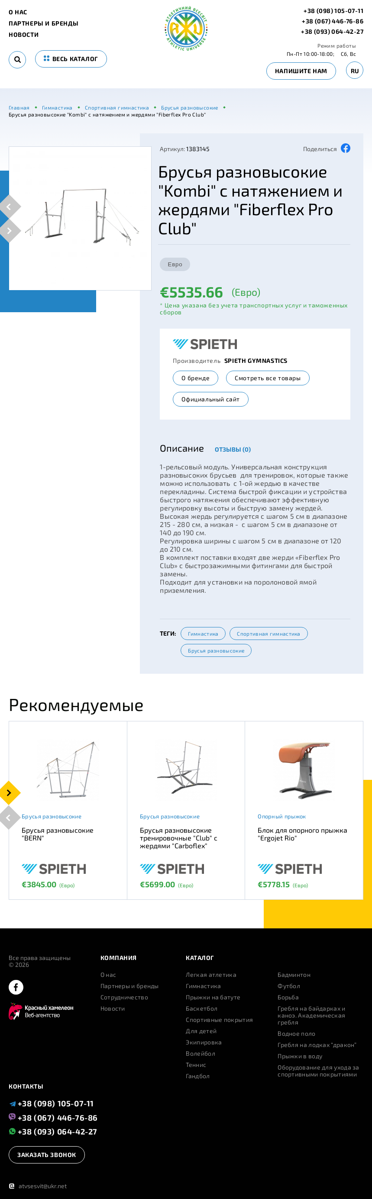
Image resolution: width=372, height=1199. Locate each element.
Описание (182, 447)
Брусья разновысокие (216, 650)
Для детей (201, 1031)
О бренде (195, 377)
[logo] (186, 48)
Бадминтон (294, 974)
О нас (18, 12)
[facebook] (16, 988)
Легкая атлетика (211, 974)
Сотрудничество (124, 997)
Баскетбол (201, 1008)
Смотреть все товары (268, 377)
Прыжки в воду (300, 1056)
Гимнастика (203, 633)
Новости (24, 34)
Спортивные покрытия (219, 1019)
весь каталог (71, 58)
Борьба (288, 997)
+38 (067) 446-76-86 (332, 21)
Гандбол (198, 1076)
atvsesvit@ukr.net (38, 1185)
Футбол (289, 985)
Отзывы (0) (233, 449)
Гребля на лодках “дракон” (317, 1044)
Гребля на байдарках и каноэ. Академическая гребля (311, 1015)
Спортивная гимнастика (268, 633)
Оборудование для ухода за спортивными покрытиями (318, 1071)
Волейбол (200, 1053)
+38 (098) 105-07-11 (333, 10)
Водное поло (296, 1033)
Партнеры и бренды (43, 23)
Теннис (196, 1064)
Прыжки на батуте (213, 997)
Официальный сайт (210, 399)
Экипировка (204, 1042)
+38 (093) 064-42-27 (332, 31)
